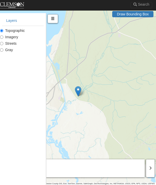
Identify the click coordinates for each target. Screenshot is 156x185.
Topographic (12, 31)
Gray (6, 50)
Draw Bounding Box (133, 14)
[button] (78, 91)
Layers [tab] (11, 20)
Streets (8, 43)
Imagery (9, 37)
